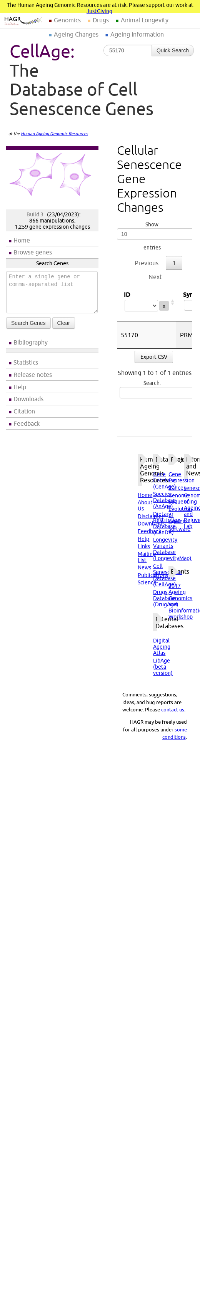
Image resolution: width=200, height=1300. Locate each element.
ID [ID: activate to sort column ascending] (146, 302)
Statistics (25, 362)
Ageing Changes (76, 34)
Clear (63, 323)
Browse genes (32, 252)
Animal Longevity (144, 20)
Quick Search (173, 50)
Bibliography (30, 342)
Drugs (101, 20)
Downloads (28, 398)
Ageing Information (137, 34)
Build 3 (35, 214)
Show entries (152, 236)
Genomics (67, 20)
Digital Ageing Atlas (161, 646)
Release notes (32, 374)
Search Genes (28, 323)
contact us (172, 709)
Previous (146, 262)
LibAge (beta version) (163, 667)
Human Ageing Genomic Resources (54, 133)
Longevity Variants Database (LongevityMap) (172, 549)
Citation (24, 411)
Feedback (26, 423)
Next (155, 276)
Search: (153, 389)
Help (19, 386)
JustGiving (99, 11)
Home (21, 240)
